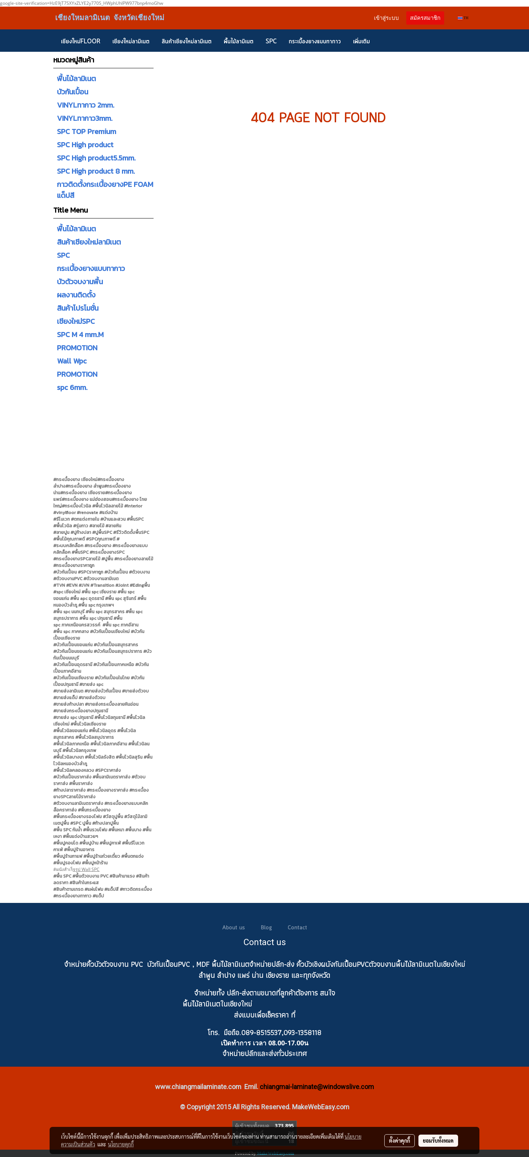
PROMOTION (77, 347)
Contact (297, 928)
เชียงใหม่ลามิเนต (131, 41)
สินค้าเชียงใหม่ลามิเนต (187, 41)
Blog (266, 928)
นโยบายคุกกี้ (121, 1144)
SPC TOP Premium (86, 131)
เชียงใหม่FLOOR (80, 41)
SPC (271, 41)
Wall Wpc (72, 360)
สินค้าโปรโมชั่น (77, 308)
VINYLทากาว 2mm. (85, 105)
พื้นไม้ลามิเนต (238, 41)
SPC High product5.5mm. (96, 157)
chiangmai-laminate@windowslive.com (317, 1087)
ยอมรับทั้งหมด (438, 1140)
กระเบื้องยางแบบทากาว (315, 41)
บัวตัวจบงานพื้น (80, 281)
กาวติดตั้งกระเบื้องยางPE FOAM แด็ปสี (105, 190)
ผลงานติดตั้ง (76, 294)
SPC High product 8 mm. (96, 171)
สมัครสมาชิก (425, 18)
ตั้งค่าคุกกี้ (399, 1140)
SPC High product (85, 144)
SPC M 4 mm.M (80, 334)
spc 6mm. (72, 387)
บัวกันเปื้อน (72, 91)
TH (463, 18)
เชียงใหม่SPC (76, 321)
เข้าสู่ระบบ (386, 18)
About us (233, 928)
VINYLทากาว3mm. (84, 118)
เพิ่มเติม (361, 41)
